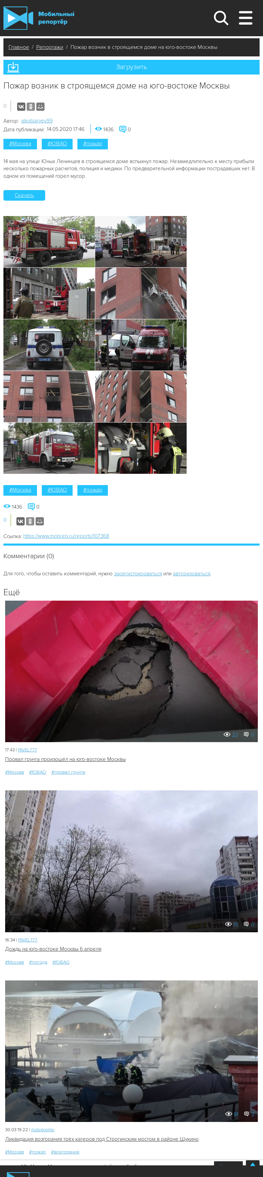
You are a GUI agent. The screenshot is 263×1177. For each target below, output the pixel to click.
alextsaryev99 (37, 121)
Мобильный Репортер (38, 18)
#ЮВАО (57, 143)
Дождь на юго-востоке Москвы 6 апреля (53, 949)
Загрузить (131, 67)
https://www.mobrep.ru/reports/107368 (66, 536)
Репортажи (49, 47)
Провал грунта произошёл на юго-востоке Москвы (65, 759)
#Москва (20, 143)
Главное (19, 47)
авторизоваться (191, 574)
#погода (38, 962)
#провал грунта (68, 772)
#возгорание (65, 1152)
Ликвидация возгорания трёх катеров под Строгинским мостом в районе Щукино (102, 1139)
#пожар (92, 143)
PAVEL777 (27, 750)
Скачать (24, 195)
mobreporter (42, 1130)
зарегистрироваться (138, 574)
